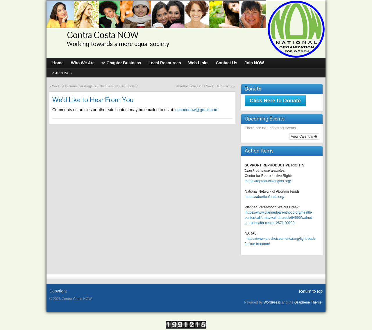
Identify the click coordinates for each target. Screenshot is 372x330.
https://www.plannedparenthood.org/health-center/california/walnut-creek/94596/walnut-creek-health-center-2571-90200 (279, 217)
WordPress (272, 302)
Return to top (311, 291)
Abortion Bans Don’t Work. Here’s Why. (204, 86)
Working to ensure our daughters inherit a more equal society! (95, 86)
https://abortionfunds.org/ (265, 197)
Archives (63, 73)
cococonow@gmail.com (135, 109)
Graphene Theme (308, 302)
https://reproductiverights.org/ (268, 181)
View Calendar (304, 136)
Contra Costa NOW (102, 35)
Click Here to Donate (275, 101)
